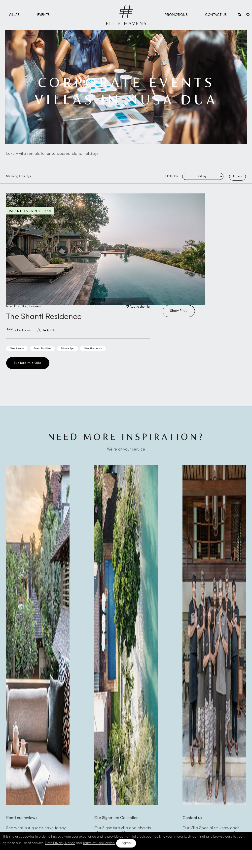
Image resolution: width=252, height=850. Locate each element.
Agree (126, 843)
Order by (171, 176)
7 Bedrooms (18, 330)
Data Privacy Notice (60, 843)
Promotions (176, 15)
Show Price (178, 311)
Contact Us (216, 15)
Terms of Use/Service (99, 843)
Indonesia (35, 306)
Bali (24, 306)
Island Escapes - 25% (30, 211)
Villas (14, 15)
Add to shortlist (138, 306)
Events (43, 15)
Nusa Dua (13, 306)
